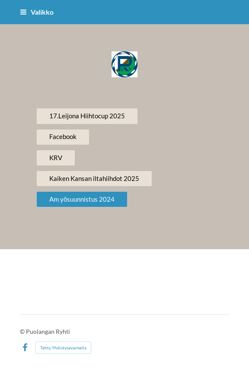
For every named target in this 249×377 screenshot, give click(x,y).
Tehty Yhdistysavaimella (63, 347)
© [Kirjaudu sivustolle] (23, 331)
